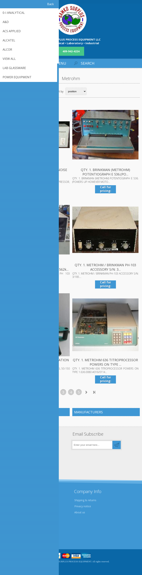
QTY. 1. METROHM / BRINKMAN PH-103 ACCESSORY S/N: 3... (105, 267)
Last (94, 392)
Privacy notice (82, 506)
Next (86, 392)
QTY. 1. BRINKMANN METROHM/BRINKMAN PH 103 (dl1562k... (37, 267)
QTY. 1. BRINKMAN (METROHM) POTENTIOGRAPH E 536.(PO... (105, 172)
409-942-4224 (71, 51)
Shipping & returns (85, 500)
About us (79, 512)
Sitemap (10, 536)
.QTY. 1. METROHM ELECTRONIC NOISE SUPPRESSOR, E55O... (36, 172)
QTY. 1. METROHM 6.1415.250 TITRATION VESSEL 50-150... (36, 362)
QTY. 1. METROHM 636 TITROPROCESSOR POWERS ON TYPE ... (105, 362)
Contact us (11, 530)
